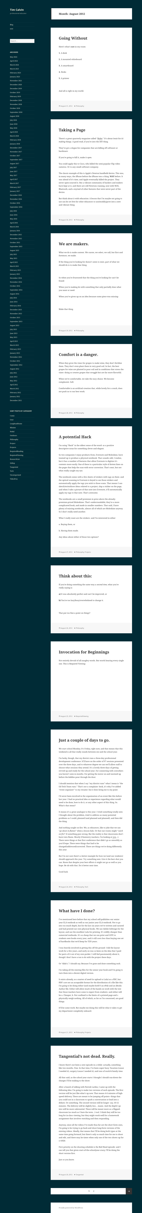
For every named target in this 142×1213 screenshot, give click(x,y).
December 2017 (16, 148)
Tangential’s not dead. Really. (87, 1056)
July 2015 (13, 254)
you (114, 837)
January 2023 (15, 77)
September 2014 (16, 290)
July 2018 (13, 120)
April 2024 (14, 61)
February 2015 (15, 270)
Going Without (73, 38)
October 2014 (15, 286)
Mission (13, 428)
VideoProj (13, 479)
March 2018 (14, 136)
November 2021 (16, 81)
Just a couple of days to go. (84, 740)
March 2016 (14, 227)
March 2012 (14, 389)
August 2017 (14, 163)
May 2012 (13, 381)
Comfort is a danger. (78, 354)
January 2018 (15, 144)
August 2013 (14, 325)
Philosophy (14, 439)
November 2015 (16, 238)
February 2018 (15, 140)
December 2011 (16, 400)
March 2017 (14, 183)
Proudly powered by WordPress (71, 1208)
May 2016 (13, 219)
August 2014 (14, 294)
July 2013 (13, 329)
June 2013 (13, 333)
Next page (129, 1191)
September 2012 (16, 365)
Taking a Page (72, 129)
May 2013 (13, 337)
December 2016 (16, 195)
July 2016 (13, 211)
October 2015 (15, 242)
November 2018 (16, 104)
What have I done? (77, 910)
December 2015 (16, 235)
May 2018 (13, 128)
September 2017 (16, 160)
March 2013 (14, 345)
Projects (13, 447)
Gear (12, 420)
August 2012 (14, 369)
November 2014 (16, 282)
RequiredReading (16, 451)
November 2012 (16, 357)
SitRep (12, 463)
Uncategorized (15, 475)
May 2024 (13, 57)
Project (12, 443)
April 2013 (14, 341)
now (11, 29)
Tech (12, 471)
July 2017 (13, 167)
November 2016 (16, 199)
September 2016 (16, 207)
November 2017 (16, 152)
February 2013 (15, 349)
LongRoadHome (16, 424)
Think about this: (75, 576)
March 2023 (14, 69)
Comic (12, 416)
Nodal (12, 431)
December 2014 (16, 278)
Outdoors (13, 435)
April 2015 (14, 262)
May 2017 (13, 175)
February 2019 (15, 96)
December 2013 (16, 310)
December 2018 (16, 100)
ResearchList (15, 459)
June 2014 (13, 302)
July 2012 (13, 373)
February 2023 (15, 73)
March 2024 (14, 65)
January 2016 (15, 231)
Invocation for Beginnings (84, 652)
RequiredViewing (16, 455)
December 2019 (16, 88)
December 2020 (16, 85)
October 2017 (15, 156)
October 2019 (15, 92)
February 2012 (15, 392)
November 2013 (16, 314)
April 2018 (14, 132)
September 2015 (16, 246)
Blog (11, 25)
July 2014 (13, 298)
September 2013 (16, 321)
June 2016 (13, 215)
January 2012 (15, 396)
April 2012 (14, 385)
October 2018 (15, 108)
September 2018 (16, 112)
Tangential (14, 467)
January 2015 (15, 274)
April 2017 (14, 179)
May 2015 (13, 258)
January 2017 (15, 191)
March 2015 (14, 266)
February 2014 (15, 306)
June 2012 (13, 377)
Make (99, 138)
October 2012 (15, 361)
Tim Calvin (17, 10)
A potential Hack (75, 436)
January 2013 (15, 353)
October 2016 (15, 203)
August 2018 (14, 116)
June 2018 (13, 124)
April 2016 (14, 223)
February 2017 (15, 187)
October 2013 (15, 317)
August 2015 (14, 250)
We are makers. (74, 243)
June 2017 (13, 171)
